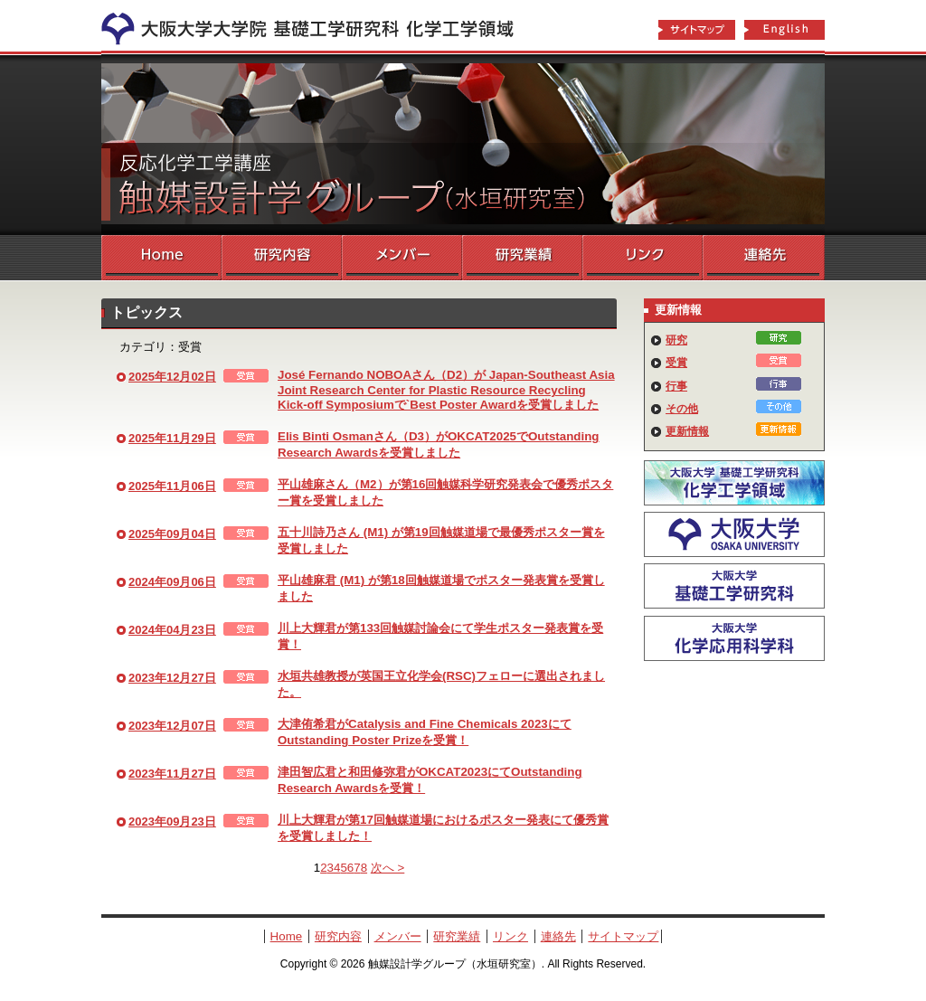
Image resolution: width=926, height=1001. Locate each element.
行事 (676, 386)
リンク (642, 257)
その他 (682, 408)
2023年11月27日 (172, 773)
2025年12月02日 (172, 376)
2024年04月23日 (172, 630)
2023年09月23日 (172, 821)
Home (161, 257)
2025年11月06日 (172, 486)
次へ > (388, 867)
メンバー (402, 257)
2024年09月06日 (172, 582)
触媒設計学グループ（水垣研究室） (463, 144)
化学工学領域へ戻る (318, 25)
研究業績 (522, 257)
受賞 (676, 362)
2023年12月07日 (172, 725)
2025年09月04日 (172, 534)
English (785, 31)
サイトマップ (696, 31)
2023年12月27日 (172, 678)
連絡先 (764, 257)
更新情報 (687, 431)
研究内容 (282, 257)
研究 (676, 340)
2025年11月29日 (172, 438)
